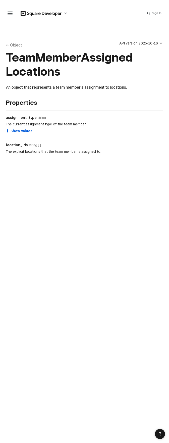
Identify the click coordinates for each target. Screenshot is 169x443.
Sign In (156, 13)
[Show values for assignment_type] (19, 131)
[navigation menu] (10, 13)
